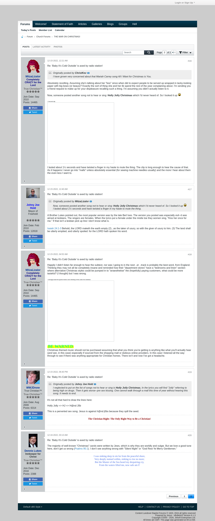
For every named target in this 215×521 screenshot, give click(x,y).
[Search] (138, 52)
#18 (190, 254)
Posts (26, 47)
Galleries (97, 24)
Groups (123, 24)
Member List (45, 30)
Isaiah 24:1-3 (54, 228)
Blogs (110, 24)
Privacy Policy (171, 507)
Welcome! (41, 24)
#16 (190, 61)
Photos (58, 47)
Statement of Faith (62, 24)
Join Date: (28, 96)
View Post (88, 73)
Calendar (59, 30)
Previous (173, 496)
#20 (190, 435)
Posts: (26, 102)
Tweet (33, 112)
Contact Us (153, 507)
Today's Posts (28, 30)
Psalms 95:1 (81, 448)
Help (140, 507)
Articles (82, 24)
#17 (190, 189)
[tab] (26, 46)
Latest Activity (41, 47)
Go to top (188, 507)
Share (33, 108)
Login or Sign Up (185, 2)
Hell (134, 24)
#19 (190, 372)
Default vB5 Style (32, 506)
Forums (25, 24)
